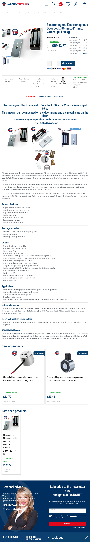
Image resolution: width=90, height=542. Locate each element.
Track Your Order (7, 536)
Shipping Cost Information (31, 536)
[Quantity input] (54, 63)
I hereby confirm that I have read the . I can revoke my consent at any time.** (68, 507)
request (85, 53)
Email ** (53, 500)
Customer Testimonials (10, 539)
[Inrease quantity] (59, 63)
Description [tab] (30, 97)
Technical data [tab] (44, 97)
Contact (4, 533)
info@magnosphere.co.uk (12, 499)
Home (3, 13)
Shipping (53, 50)
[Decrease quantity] (49, 63)
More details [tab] (59, 97)
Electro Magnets (12, 13)
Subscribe (74, 514)
